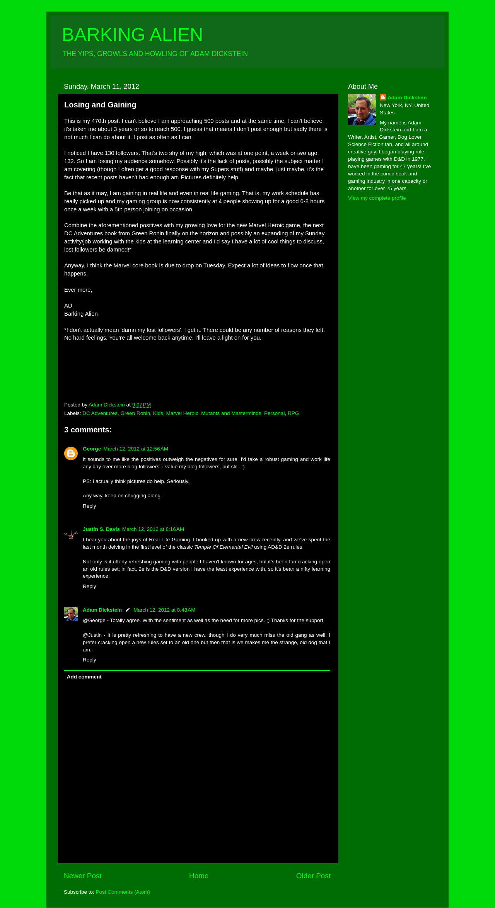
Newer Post (83, 876)
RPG (293, 413)
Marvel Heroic (182, 413)
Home (198, 876)
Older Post (313, 876)
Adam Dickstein (102, 610)
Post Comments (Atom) (123, 892)
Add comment (84, 677)
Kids (158, 413)
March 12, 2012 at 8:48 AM (164, 610)
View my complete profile (377, 198)
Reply (89, 506)
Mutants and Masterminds (231, 413)
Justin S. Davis (101, 529)
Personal (274, 413)
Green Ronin (135, 413)
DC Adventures (100, 413)
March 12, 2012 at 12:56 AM (135, 449)
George (92, 449)
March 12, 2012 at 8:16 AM (153, 529)
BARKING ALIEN (132, 34)
